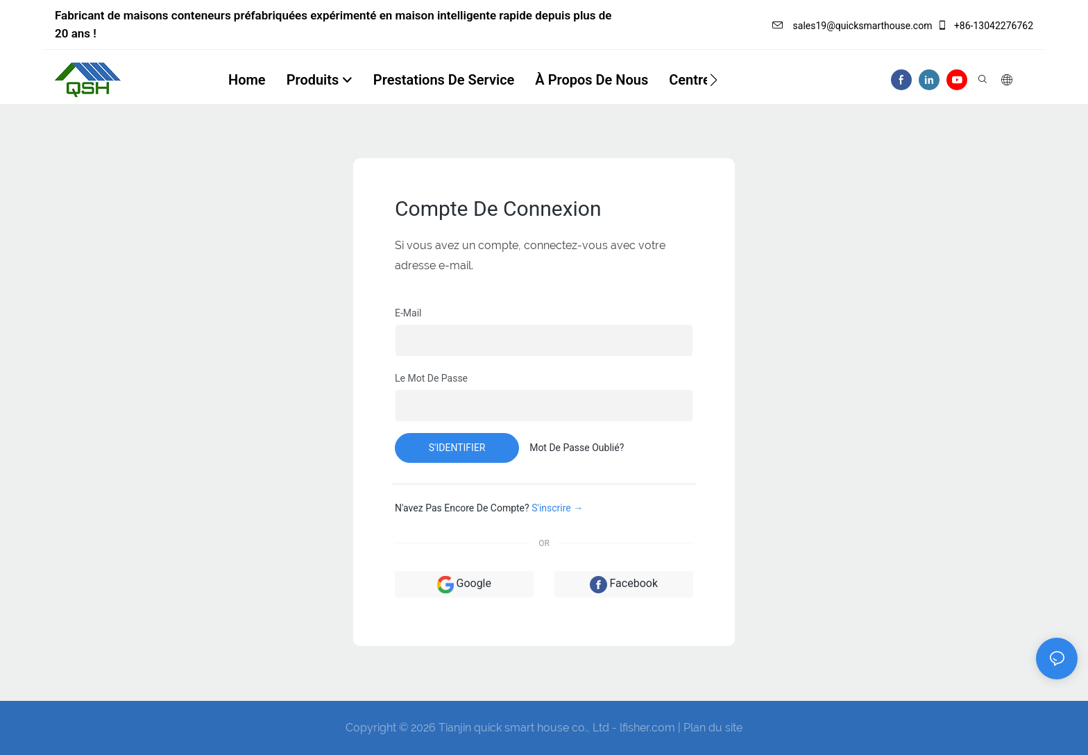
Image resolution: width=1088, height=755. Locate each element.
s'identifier (457, 447)
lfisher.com (649, 727)
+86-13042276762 (985, 25)
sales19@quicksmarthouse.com (852, 25)
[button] (713, 80)
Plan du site (712, 727)
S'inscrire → (557, 508)
